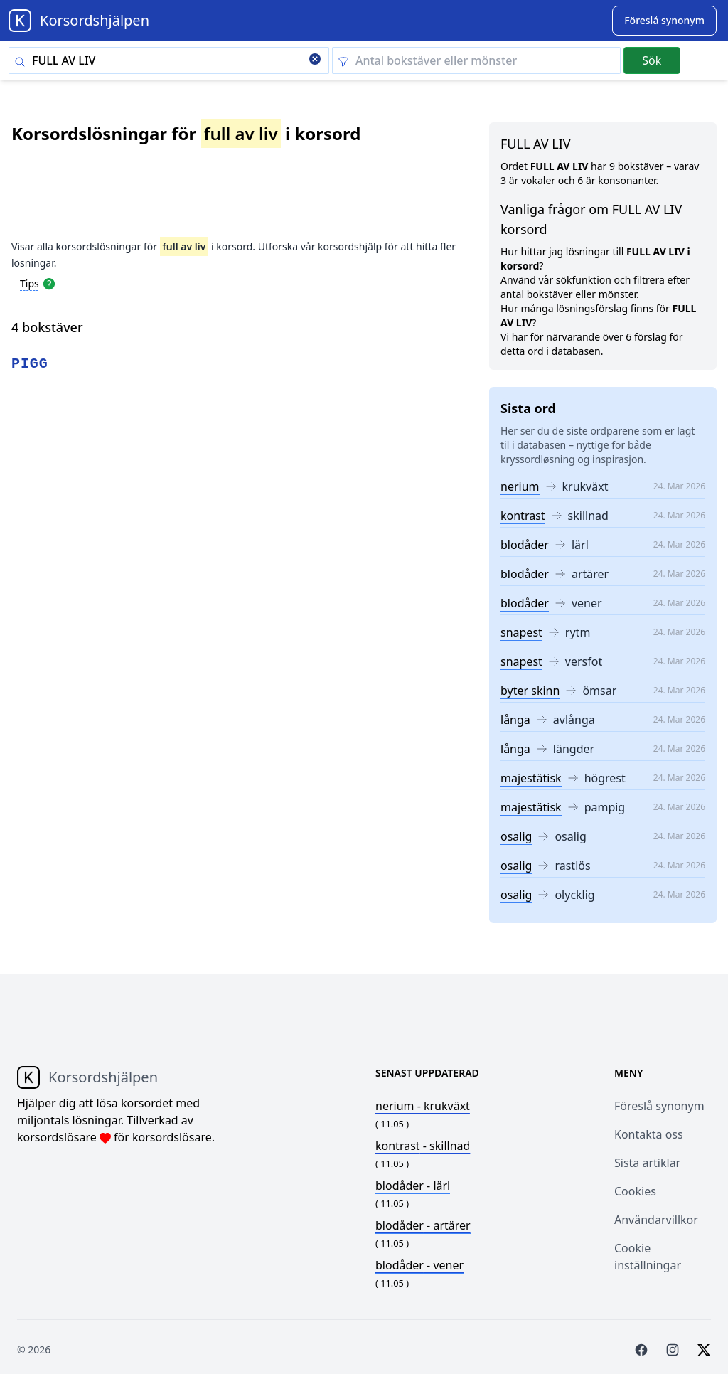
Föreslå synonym (659, 1106)
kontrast (522, 515)
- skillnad (422, 1146)
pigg (29, 364)
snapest (521, 632)
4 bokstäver (47, 327)
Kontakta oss (648, 1134)
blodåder (524, 545)
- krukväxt (422, 1106)
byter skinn (530, 690)
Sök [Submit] (651, 60)
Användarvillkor (656, 1219)
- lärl (412, 1185)
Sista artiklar (647, 1163)
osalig (516, 836)
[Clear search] (314, 60)
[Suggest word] (664, 21)
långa (515, 720)
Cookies (635, 1191)
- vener (419, 1265)
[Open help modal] (49, 283)
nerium (520, 486)
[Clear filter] (476, 60)
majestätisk (531, 778)
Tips (29, 283)
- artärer (423, 1225)
